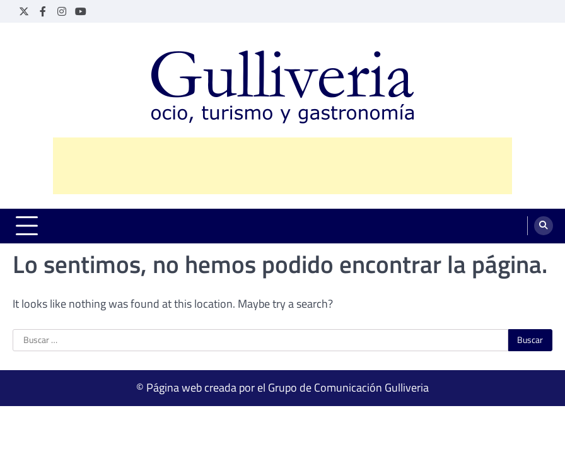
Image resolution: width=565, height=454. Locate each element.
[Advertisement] (282, 165)
